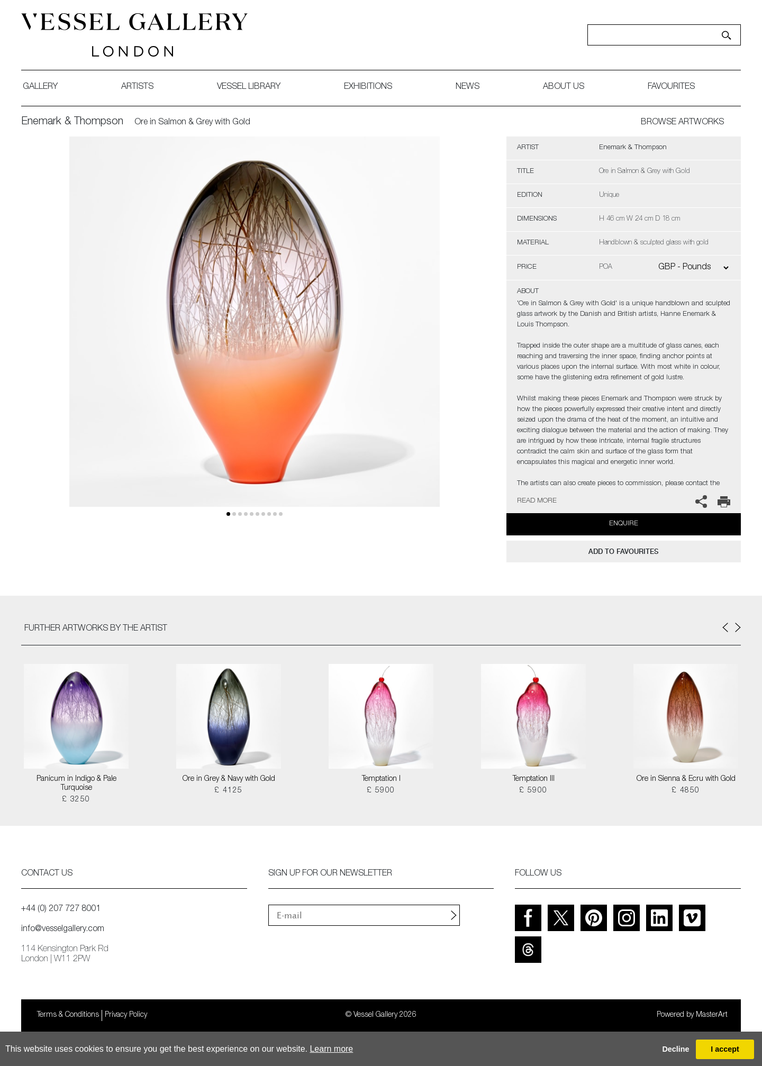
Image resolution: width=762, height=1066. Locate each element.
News (467, 87)
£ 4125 (228, 791)
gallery (40, 87)
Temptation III (534, 779)
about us (563, 87)
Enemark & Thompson (72, 122)
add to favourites (623, 551)
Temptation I (381, 779)
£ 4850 (686, 791)
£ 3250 (76, 800)
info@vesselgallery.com (62, 929)
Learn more (331, 1048)
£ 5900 (381, 791)
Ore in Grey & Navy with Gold (229, 779)
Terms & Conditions (68, 1015)
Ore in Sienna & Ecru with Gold (686, 779)
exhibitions (368, 87)
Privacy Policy (126, 1015)
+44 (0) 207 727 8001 (61, 909)
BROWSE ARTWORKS (682, 123)
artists (137, 87)
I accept (725, 1049)
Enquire (623, 524)
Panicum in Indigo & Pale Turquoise (76, 784)
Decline (675, 1049)
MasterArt (712, 1015)
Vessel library (248, 87)
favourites (671, 87)
